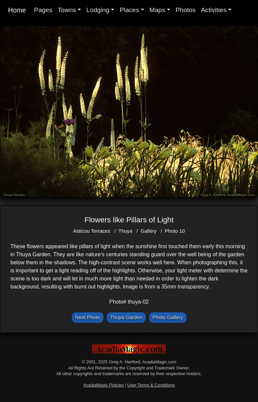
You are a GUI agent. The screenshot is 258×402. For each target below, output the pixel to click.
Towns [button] (67, 9)
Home (17, 10)
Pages (43, 9)
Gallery (149, 231)
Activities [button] (213, 9)
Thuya (125, 231)
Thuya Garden (126, 317)
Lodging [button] (97, 9)
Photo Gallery (168, 317)
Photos (186, 9)
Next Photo (87, 317)
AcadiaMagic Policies (103, 385)
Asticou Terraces (92, 231)
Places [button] (129, 9)
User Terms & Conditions (151, 385)
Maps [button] (157, 9)
